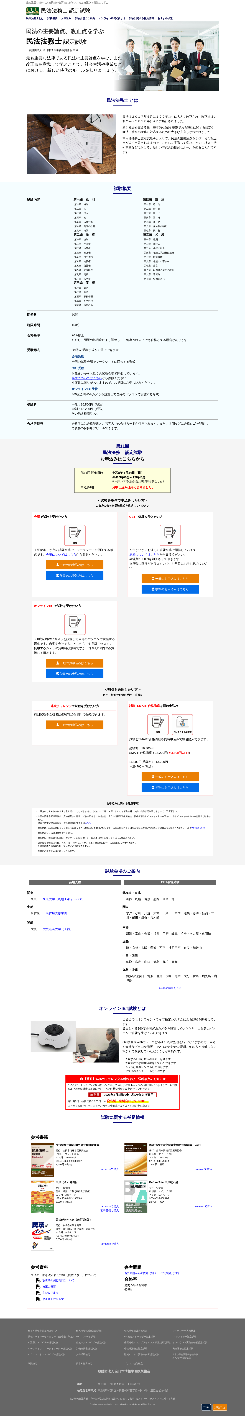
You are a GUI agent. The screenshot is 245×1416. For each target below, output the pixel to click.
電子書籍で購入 (109, 1210)
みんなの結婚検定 (185, 1356)
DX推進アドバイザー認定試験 (139, 1336)
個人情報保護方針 (79, 1398)
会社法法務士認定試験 (135, 1348)
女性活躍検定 (83, 1354)
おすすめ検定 (165, 18)
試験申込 (220, 1407)
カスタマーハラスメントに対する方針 (155, 1398)
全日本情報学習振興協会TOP (43, 1330)
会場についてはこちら (61, 554)
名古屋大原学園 (56, 913)
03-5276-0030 (198, 828)
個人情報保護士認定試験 (89, 1330)
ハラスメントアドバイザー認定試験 (46, 1354)
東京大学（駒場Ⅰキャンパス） (64, 899)
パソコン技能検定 (133, 1363)
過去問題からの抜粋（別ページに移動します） (152, 1273)
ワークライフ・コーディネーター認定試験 (50, 1348)
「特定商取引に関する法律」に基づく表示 (112, 1398)
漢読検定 (32, 1363)
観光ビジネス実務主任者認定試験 (141, 1354)
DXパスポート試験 (86, 1336)
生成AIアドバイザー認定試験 (91, 1342)
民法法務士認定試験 (182, 1348)
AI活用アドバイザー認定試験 (43, 1342)
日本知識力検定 (84, 1363)
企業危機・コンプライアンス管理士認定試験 (147, 1342)
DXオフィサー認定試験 (184, 1336)
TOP (206, 1407)
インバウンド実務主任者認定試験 (189, 1342)
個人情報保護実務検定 (135, 1330)
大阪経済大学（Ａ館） (58, 929)
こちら (88, 823)
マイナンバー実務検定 (184, 1330)
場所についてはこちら (87, 378)
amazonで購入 (110, 1169)
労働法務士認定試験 (86, 1348)
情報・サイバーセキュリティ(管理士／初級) (51, 1336)
